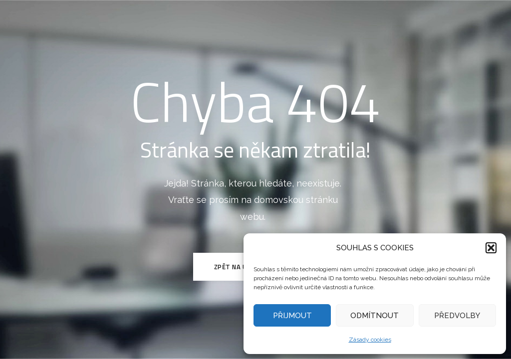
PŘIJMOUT (292, 315)
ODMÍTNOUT (374, 315)
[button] (491, 248)
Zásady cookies (370, 339)
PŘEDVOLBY (457, 315)
